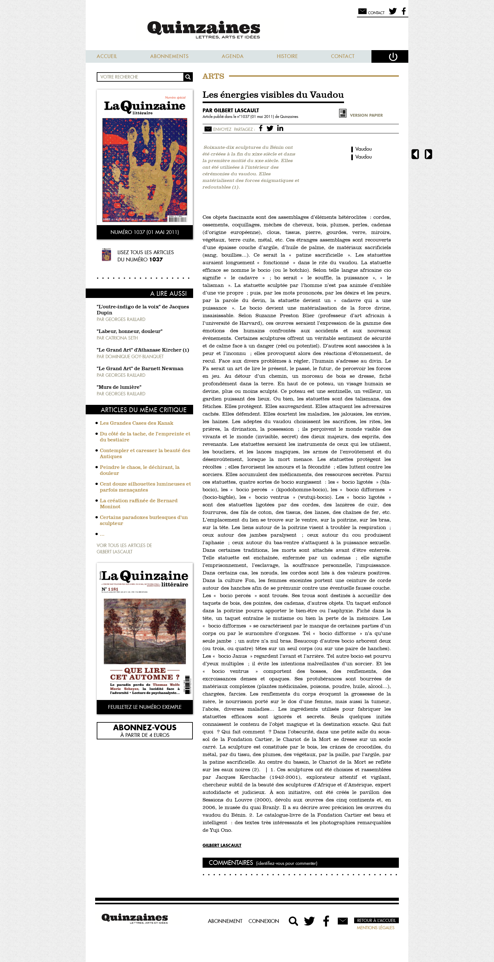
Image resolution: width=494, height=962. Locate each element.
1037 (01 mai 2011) (258, 116)
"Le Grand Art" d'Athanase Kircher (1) (143, 350)
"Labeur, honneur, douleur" (130, 331)
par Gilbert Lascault (231, 110)
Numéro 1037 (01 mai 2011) (145, 232)
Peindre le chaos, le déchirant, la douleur (140, 470)
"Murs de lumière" (119, 387)
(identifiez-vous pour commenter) (286, 863)
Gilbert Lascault (222, 845)
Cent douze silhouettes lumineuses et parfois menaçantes (145, 487)
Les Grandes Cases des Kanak (136, 423)
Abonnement (225, 921)
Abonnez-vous (144, 727)
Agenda (233, 56)
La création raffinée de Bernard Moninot (139, 504)
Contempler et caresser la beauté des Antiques (145, 453)
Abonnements (169, 56)
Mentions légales (375, 927)
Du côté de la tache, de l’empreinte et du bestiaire (145, 437)
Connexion (264, 921)
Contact (343, 56)
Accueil (107, 56)
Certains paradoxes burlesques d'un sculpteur (144, 520)
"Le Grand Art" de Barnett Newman (140, 368)
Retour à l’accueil (376, 920)
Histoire (287, 56)
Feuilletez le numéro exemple (144, 707)
